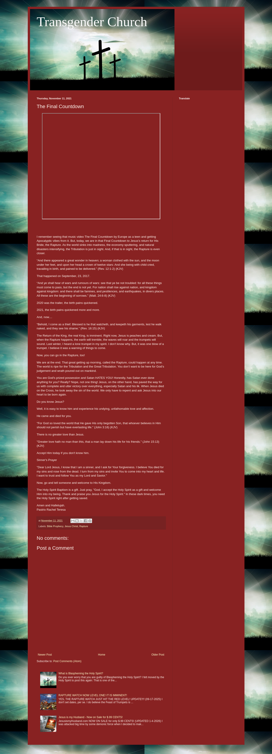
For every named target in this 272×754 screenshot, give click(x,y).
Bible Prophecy (55, 526)
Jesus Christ (71, 526)
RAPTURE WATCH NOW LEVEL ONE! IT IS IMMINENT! (92, 695)
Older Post (157, 654)
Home (101, 654)
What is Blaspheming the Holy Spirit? (80, 673)
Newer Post (45, 654)
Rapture (83, 526)
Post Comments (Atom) (67, 661)
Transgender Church (92, 21)
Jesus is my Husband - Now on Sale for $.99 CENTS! (90, 717)
